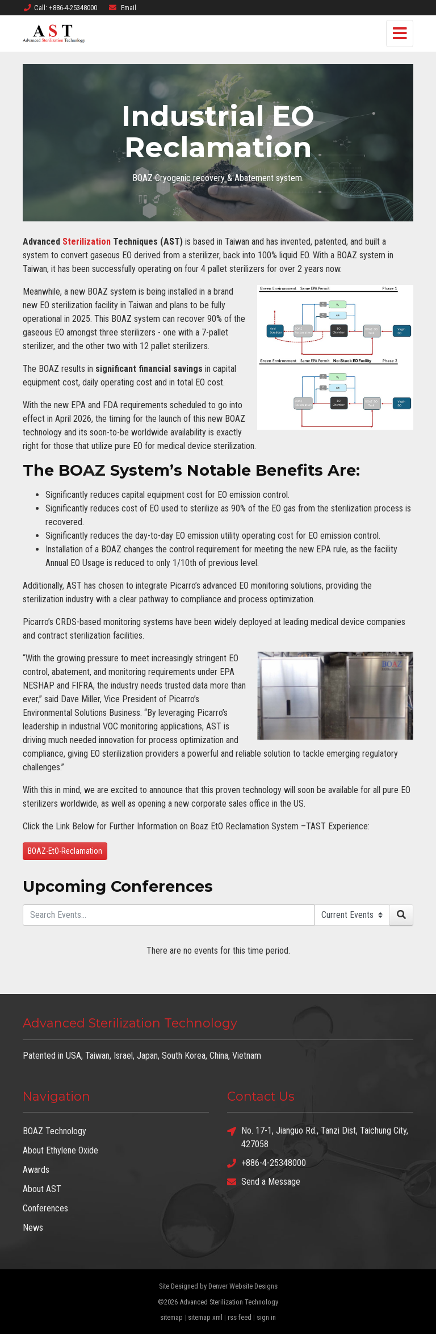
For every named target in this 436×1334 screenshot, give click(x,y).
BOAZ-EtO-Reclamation (65, 850)
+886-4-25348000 (266, 1163)
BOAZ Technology (54, 1131)
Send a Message (263, 1181)
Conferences (45, 1208)
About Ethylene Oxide (60, 1150)
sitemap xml (205, 1317)
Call (60, 7)
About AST (42, 1189)
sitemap (171, 1317)
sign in (266, 1317)
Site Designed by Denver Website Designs (218, 1286)
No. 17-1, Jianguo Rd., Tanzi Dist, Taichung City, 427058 (317, 1137)
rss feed (239, 1317)
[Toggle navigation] (399, 33)
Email (122, 7)
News (33, 1227)
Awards (36, 1169)
